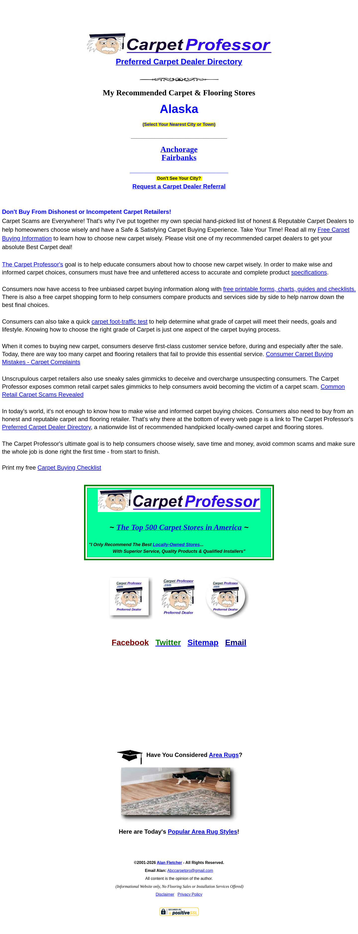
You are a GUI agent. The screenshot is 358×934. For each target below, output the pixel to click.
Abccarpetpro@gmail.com (190, 870)
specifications (309, 272)
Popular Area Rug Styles (202, 831)
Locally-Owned (169, 544)
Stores (193, 544)
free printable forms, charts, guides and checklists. (289, 289)
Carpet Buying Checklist (69, 467)
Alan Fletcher (169, 862)
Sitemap (202, 642)
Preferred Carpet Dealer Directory (46, 427)
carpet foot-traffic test (119, 321)
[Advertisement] (179, 12)
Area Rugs (224, 754)
